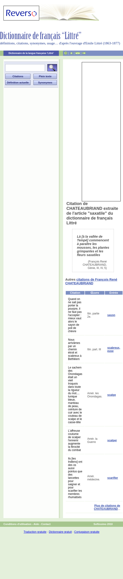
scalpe (111, 394)
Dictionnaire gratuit (60, 531)
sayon (111, 315)
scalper (112, 440)
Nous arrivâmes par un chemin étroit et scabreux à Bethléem (75, 349)
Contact (46, 524)
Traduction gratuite (35, 531)
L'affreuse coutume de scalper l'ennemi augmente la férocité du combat (74, 440)
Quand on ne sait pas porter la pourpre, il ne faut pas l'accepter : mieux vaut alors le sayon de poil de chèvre (75, 315)
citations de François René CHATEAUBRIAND (91, 281)
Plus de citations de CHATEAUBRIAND (107, 507)
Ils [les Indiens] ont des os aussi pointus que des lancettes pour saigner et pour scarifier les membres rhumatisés (75, 478)
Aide (36, 524)
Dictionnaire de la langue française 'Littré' (31, 53)
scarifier (112, 477)
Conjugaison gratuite (86, 531)
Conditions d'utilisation (17, 524)
